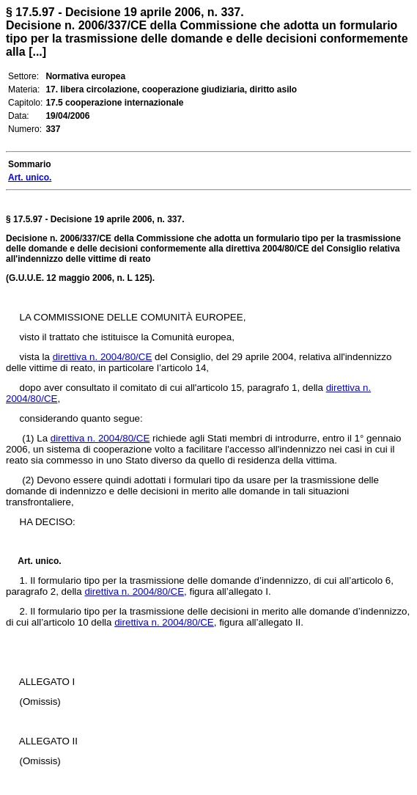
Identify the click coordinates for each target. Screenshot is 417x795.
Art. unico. (39, 561)
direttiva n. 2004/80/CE (102, 356)
